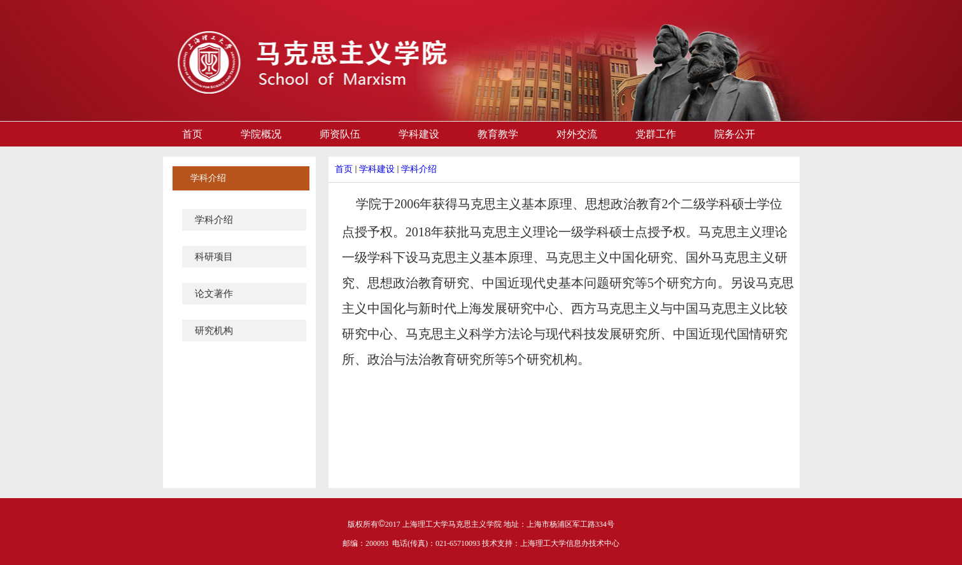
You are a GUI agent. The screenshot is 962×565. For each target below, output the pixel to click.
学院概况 (261, 134)
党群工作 (655, 134)
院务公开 (734, 134)
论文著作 (214, 294)
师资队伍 (340, 134)
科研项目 (214, 257)
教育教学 (497, 134)
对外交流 (576, 134)
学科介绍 (214, 220)
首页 (192, 134)
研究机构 (214, 330)
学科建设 (419, 134)
